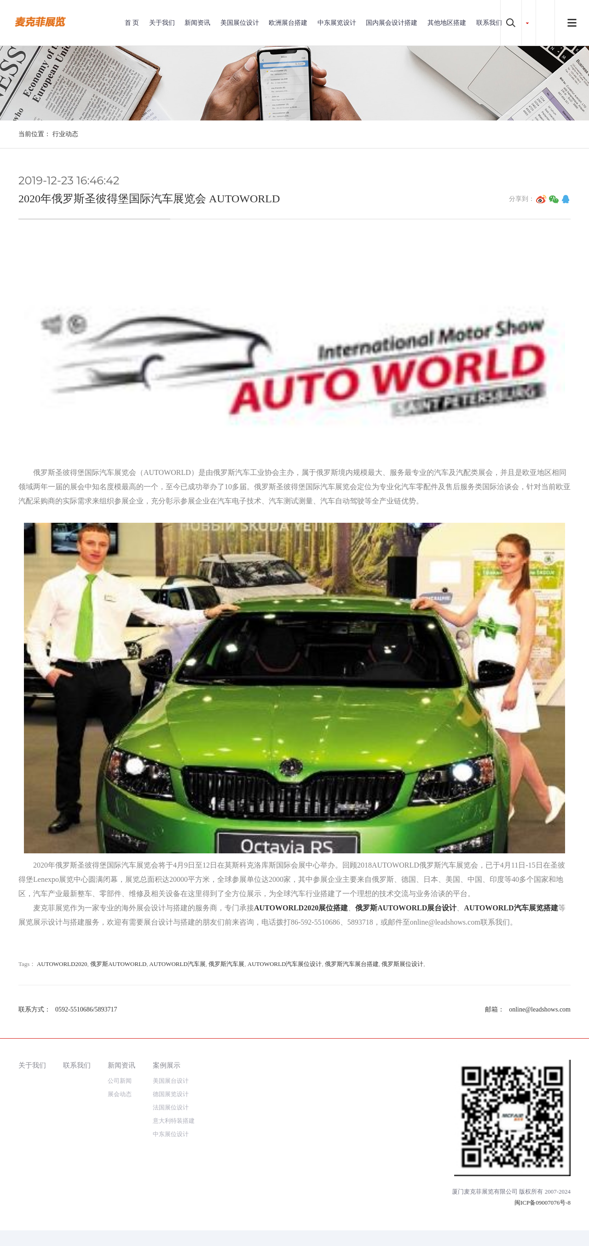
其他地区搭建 (446, 22)
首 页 (132, 22)
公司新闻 (120, 1080)
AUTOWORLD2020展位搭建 (301, 908)
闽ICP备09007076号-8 (542, 1202)
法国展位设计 (171, 1107)
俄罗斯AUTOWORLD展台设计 (405, 908)
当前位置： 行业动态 (48, 134)
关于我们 (162, 22)
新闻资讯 (197, 22)
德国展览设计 (171, 1094)
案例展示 (166, 1065)
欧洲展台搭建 (288, 22)
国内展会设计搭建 (391, 22)
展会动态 (120, 1094)
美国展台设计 (171, 1080)
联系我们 (489, 22)
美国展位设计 (239, 22)
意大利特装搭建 (174, 1120)
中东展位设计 (171, 1134)
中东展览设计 (337, 22)
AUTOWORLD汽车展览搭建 (511, 908)
